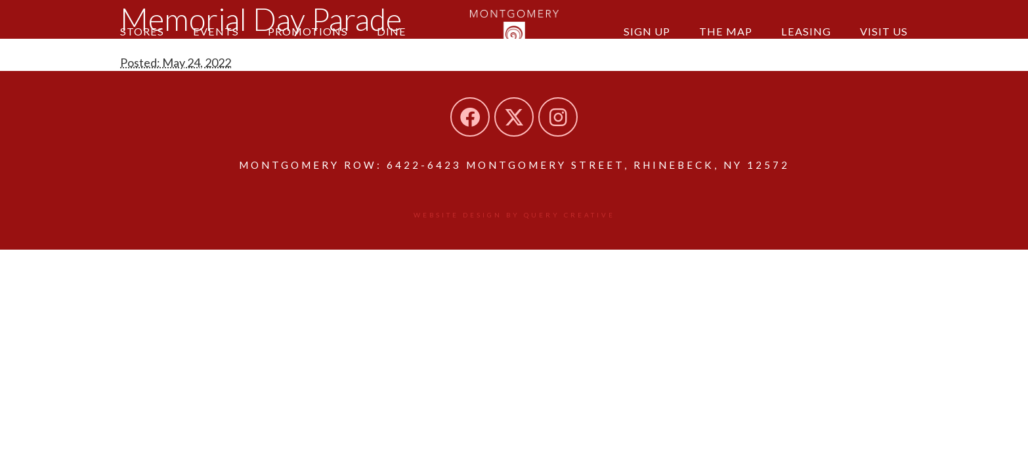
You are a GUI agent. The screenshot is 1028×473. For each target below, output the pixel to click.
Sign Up (647, 31)
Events (216, 31)
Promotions (308, 31)
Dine (391, 31)
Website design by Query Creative (514, 215)
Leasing (806, 31)
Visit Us (884, 31)
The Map (725, 31)
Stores (142, 31)
